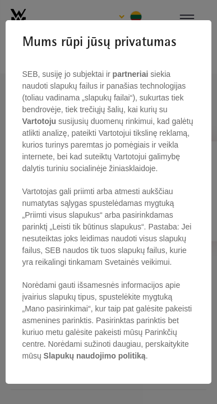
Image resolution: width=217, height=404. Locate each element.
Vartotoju (40, 121)
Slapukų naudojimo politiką (93, 355)
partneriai (130, 74)
